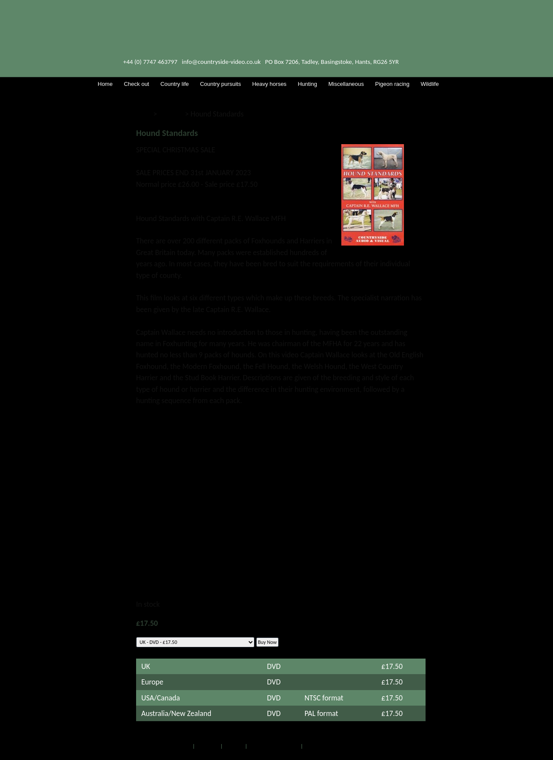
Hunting (171, 114)
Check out (207, 746)
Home (184, 746)
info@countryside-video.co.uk (221, 62)
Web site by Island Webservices (339, 746)
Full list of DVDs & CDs (274, 746)
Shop (144, 114)
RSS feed (234, 746)
